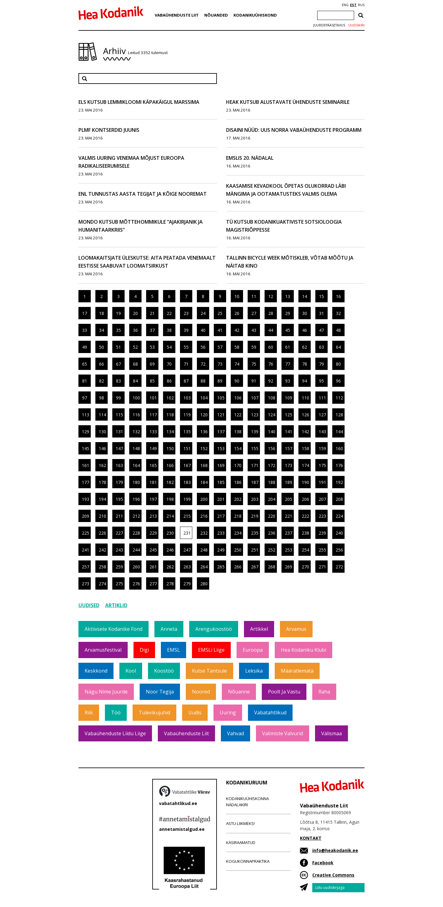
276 (136, 584)
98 (101, 398)
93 (287, 381)
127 (322, 415)
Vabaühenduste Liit (177, 15)
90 (236, 381)
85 (152, 381)
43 (253, 330)
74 (236, 364)
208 (339, 499)
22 (169, 313)
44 (270, 330)
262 (170, 567)
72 (203, 364)
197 (153, 499)
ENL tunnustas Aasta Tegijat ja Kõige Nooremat (142, 193)
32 (338, 313)
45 (287, 330)
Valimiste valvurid (282, 733)
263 (187, 567)
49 (84, 347)
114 (102, 415)
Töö (116, 712)
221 (288, 516)
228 (136, 533)
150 (170, 448)
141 (288, 431)
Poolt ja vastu (284, 691)
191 (322, 482)
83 (118, 381)
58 (236, 347)
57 (220, 347)
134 (170, 431)
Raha (324, 691)
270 (305, 567)
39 (186, 330)
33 (84, 330)
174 (305, 465)
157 (288, 448)
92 (270, 381)
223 (322, 516)
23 (186, 313)
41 (220, 330)
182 (170, 482)
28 (270, 313)
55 (186, 347)
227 (119, 533)
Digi (144, 649)
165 (153, 465)
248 (204, 550)
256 (339, 550)
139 (254, 431)
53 (152, 347)
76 (270, 364)
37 (152, 330)
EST (353, 5)
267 (254, 567)
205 (288, 499)
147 (119, 448)
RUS (361, 5)
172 (271, 465)
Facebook (322, 863)
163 (119, 465)
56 (203, 347)
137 (221, 431)
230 (170, 533)
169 (221, 465)
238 (305, 533)
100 (136, 398)
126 (305, 415)
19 (118, 313)
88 (203, 381)
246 (170, 550)
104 (204, 398)
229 (153, 533)
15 (321, 296)
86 (169, 381)
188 (271, 482)
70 (169, 364)
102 (170, 398)
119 (187, 415)
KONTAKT (310, 838)
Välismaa (331, 733)
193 (85, 499)
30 (304, 313)
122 (237, 415)
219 (254, 516)
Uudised (88, 605)
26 (236, 313)
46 (304, 330)
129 (85, 431)
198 (170, 499)
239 (322, 533)
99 (118, 398)
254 (305, 550)
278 (170, 584)
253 (288, 550)
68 (135, 364)
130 (102, 431)
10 (236, 296)
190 (305, 482)
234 (237, 533)
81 (84, 381)
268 (271, 567)
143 (322, 431)
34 (101, 330)
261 (153, 567)
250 (237, 550)
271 (322, 567)
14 (304, 296)
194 (102, 499)
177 (85, 482)
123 (254, 415)
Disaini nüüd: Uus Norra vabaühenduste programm (293, 130)
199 (187, 499)
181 (153, 482)
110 (305, 398)
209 (85, 516)
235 (254, 533)
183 (187, 482)
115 (119, 415)
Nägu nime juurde (106, 691)
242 (102, 550)
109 (288, 398)
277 (153, 584)
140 (271, 431)
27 (253, 313)
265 (221, 567)
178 (102, 482)
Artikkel (259, 629)
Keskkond (96, 670)
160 (339, 448)
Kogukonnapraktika (247, 861)
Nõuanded (216, 15)
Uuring (228, 712)
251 (254, 550)
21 (152, 313)
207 (322, 499)
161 (85, 465)
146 (102, 448)
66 (101, 364)
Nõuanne (239, 691)
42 (236, 330)
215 (187, 516)
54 (169, 347)
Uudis (195, 712)
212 (136, 516)
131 (119, 431)
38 (169, 330)
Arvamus (296, 629)
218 (237, 516)
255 (322, 550)
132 (136, 431)
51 (118, 347)
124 (271, 415)
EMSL (173, 649)
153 (221, 448)
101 (153, 398)
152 (204, 448)
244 (136, 550)
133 (153, 431)
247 (187, 550)
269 (288, 567)
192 (339, 482)
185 (221, 482)
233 (221, 533)
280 (204, 584)
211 (119, 516)
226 (102, 533)
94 (304, 381)
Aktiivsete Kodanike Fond (113, 629)
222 (305, 516)
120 (204, 415)
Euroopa (253, 649)
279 (187, 584)
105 (221, 398)
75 (253, 364)
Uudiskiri (356, 25)
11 (253, 296)
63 (321, 347)
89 (220, 381)
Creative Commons (333, 875)
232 (204, 533)
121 (221, 415)
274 (102, 584)
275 (119, 584)
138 (237, 431)
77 (287, 364)
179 (119, 482)
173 (288, 465)
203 (254, 499)
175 (322, 465)
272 (339, 567)
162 (102, 465)
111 (322, 398)
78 (304, 364)
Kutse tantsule (209, 670)
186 (237, 482)
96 (338, 381)
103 (187, 398)
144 (339, 431)
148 (136, 448)
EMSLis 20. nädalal (249, 158)
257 (85, 567)
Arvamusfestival (103, 649)
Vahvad (235, 733)
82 (101, 381)
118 (170, 415)
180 (136, 482)
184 (204, 482)
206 (305, 499)
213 (153, 516)
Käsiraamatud (240, 842)
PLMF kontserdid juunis (108, 130)
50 (101, 347)
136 (204, 431)
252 (271, 550)
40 (203, 330)
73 (220, 364)
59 (253, 347)
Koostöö (164, 670)
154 (237, 448)
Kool (131, 670)
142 (305, 431)
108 (271, 398)
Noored (201, 691)
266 (237, 567)
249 (221, 550)
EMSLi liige (211, 649)
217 (221, 516)
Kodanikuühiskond (255, 15)
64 (338, 347)
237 (288, 533)
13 (287, 296)
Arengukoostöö (213, 629)
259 (119, 567)
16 (338, 296)
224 (339, 516)
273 (85, 584)
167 (187, 465)
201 (221, 499)
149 (153, 448)
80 (338, 364)
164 (136, 465)
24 (203, 313)
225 (85, 533)
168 (204, 465)
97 (84, 398)
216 (204, 516)
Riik (89, 712)
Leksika (254, 670)
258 (102, 567)
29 (287, 313)
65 (84, 364)
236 (271, 533)
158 (305, 448)
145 (85, 448)
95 (321, 381)
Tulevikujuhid (154, 712)
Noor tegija (160, 691)
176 (339, 465)
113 (85, 415)
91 (253, 381)
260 (136, 567)
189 (288, 482)
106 (237, 398)
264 (204, 567)
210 (102, 516)
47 (321, 330)
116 (136, 415)
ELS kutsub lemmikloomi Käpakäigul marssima (138, 102)
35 (118, 330)
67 (118, 364)
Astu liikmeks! (240, 823)
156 (271, 448)
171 (254, 465)
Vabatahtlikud (270, 712)
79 (321, 364)
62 (304, 347)
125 (288, 415)
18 (101, 313)
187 (254, 482)
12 (270, 296)
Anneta (169, 629)
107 (254, 398)
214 (170, 516)
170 (237, 465)
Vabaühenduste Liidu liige (115, 733)
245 (153, 550)
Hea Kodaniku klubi (303, 649)
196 (136, 499)
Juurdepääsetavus (329, 25)
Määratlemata (297, 670)
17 (84, 313)
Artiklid (116, 605)
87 (186, 381)
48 (338, 330)
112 (339, 398)
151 (187, 448)
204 (271, 499)
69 (152, 364)
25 (220, 313)
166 (170, 465)
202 (237, 499)
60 (270, 347)
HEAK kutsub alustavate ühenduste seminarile (287, 102)
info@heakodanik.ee (335, 850)
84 (135, 381)
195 (119, 499)
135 (187, 431)
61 (287, 347)
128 (339, 415)
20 (135, 313)
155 (254, 448)
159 (322, 448)
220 (271, 516)
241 (85, 550)
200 (204, 499)
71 (186, 364)
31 (321, 313)
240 (339, 533)
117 (153, 415)
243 (119, 550)
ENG (345, 5)
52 (135, 347)
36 (135, 330)
